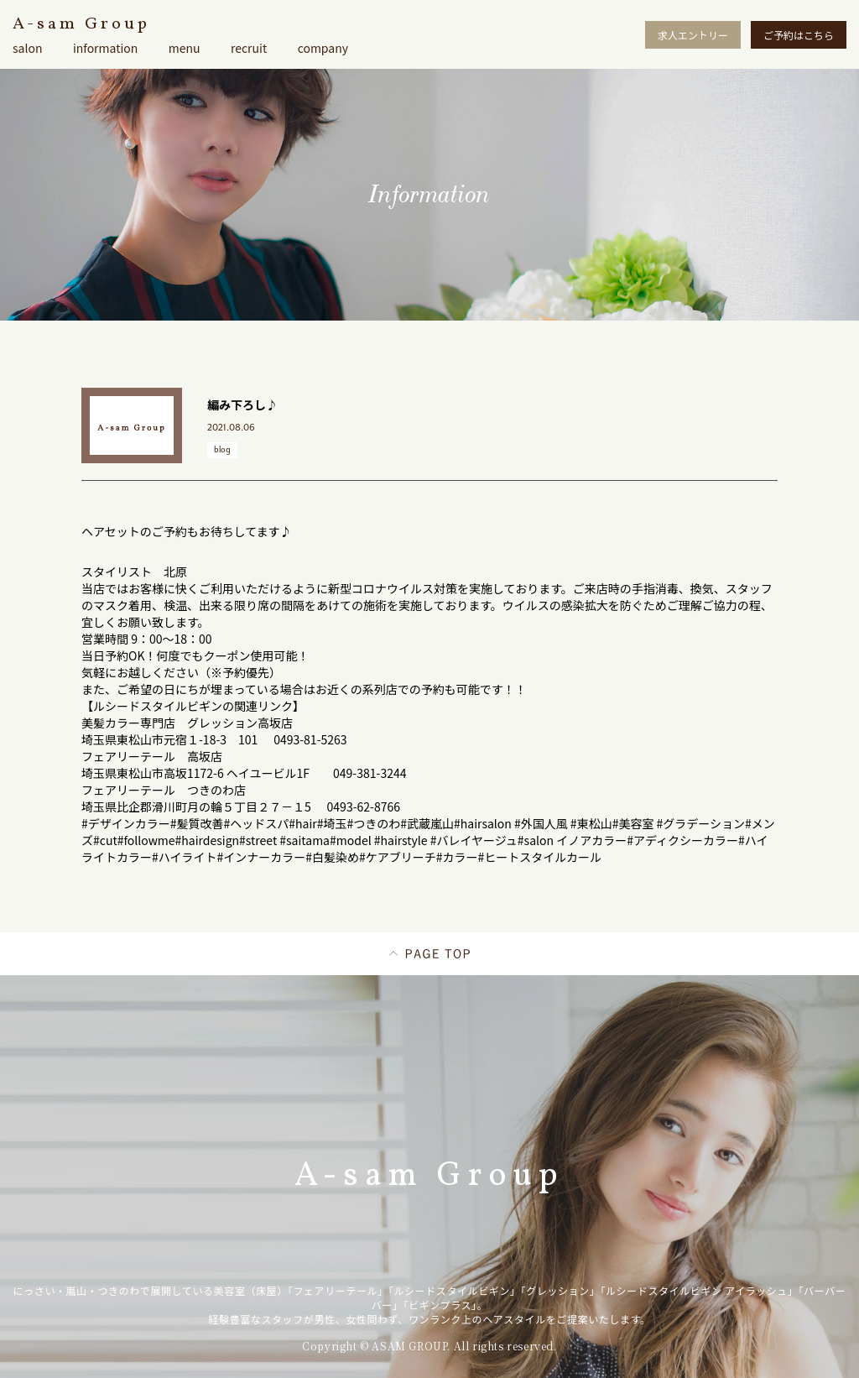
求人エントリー (693, 35)
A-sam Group (81, 24)
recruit (249, 47)
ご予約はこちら (798, 35)
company (323, 47)
